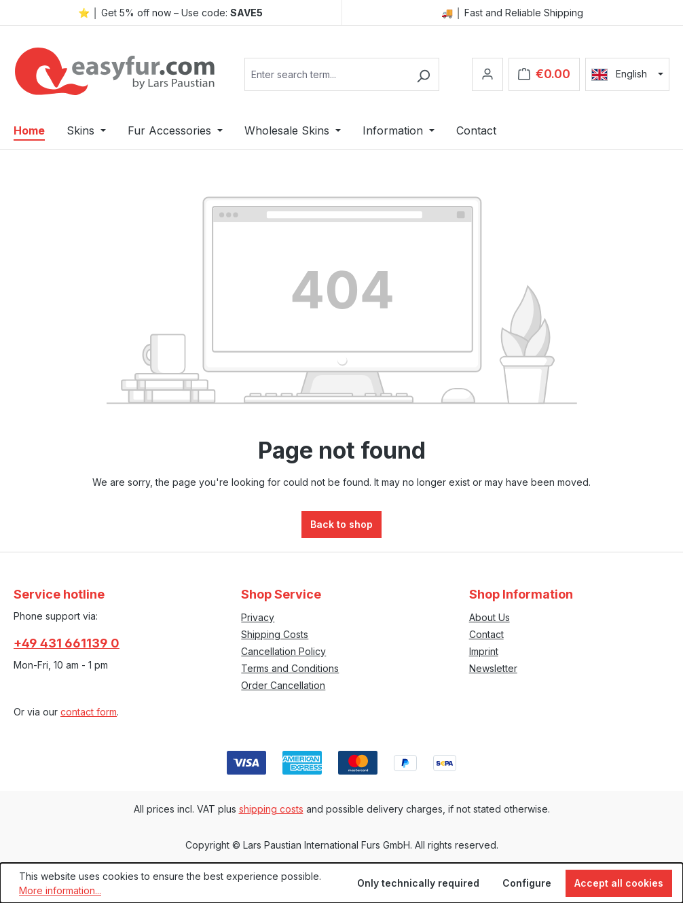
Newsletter (493, 668)
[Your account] (487, 74)
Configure (526, 883)
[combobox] (326, 74)
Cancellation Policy (283, 651)
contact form (88, 712)
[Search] (423, 74)
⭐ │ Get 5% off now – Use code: (170, 12)
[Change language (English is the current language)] (627, 74)
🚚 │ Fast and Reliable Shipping (512, 12)
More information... (60, 890)
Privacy (257, 617)
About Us (489, 617)
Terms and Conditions (290, 668)
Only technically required (418, 883)
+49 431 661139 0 (66, 643)
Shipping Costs (274, 634)
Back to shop (341, 524)
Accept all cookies (618, 883)
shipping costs (271, 809)
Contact (486, 634)
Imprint (483, 651)
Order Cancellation (283, 685)
